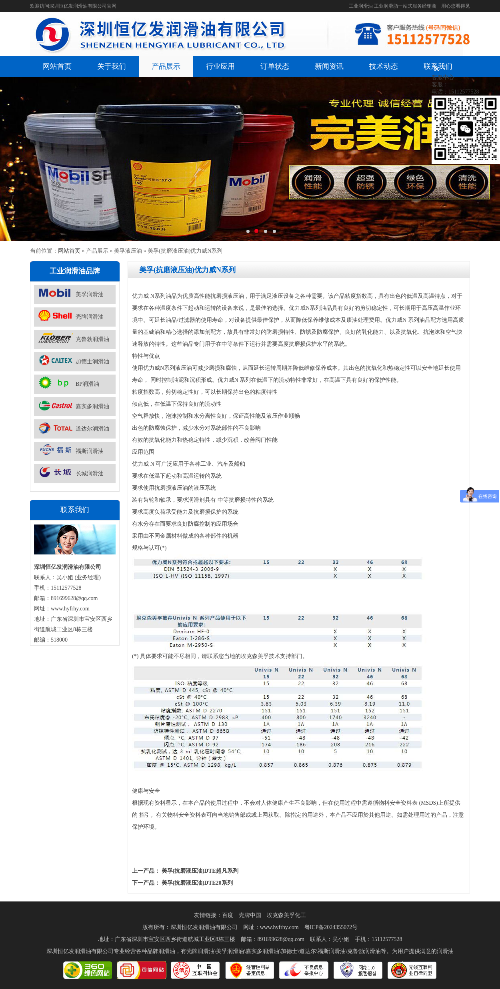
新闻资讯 (329, 66)
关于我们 (111, 66)
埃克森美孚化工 (286, 915)
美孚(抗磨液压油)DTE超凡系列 (200, 871)
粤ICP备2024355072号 (331, 927)
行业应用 (220, 66)
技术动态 (383, 66)
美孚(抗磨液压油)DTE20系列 (197, 883)
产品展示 (166, 66)
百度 (227, 915)
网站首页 (57, 66)
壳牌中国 (250, 915)
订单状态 (274, 66)
